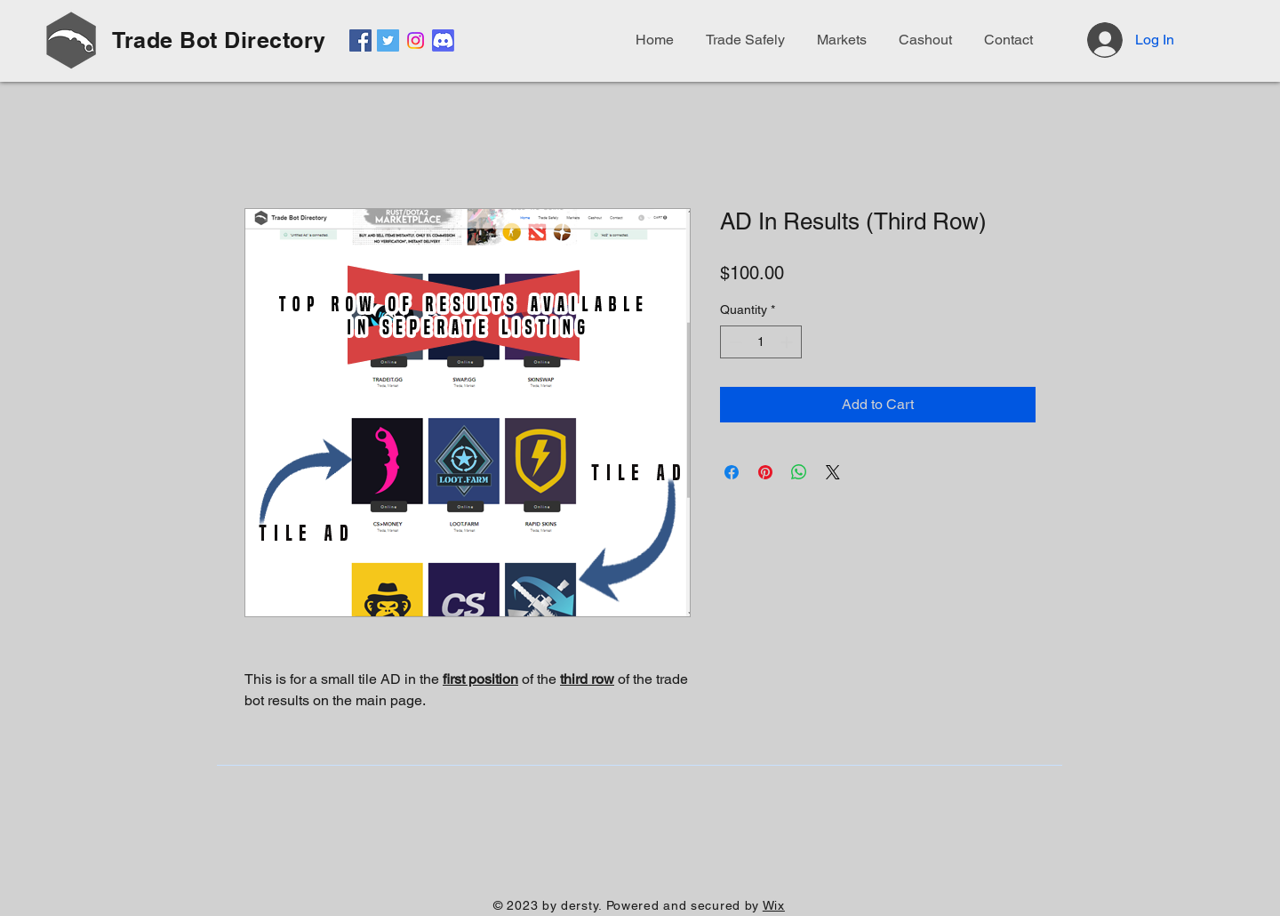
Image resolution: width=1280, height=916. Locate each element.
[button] (1005, 40)
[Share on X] (833, 472)
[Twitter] (388, 40)
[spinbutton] (761, 342)
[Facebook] (360, 40)
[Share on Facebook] (731, 472)
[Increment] (788, 342)
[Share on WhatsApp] (799, 472)
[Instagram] (415, 40)
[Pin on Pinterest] (765, 472)
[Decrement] (734, 342)
